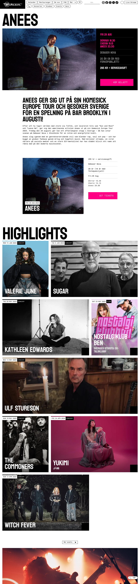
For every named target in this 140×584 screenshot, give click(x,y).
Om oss (57, 2)
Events (59, 6)
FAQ (65, 2)
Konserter (38, 6)
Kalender (32, 2)
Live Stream (131, 2)
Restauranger (45, 2)
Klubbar (49, 6)
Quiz (67, 6)
